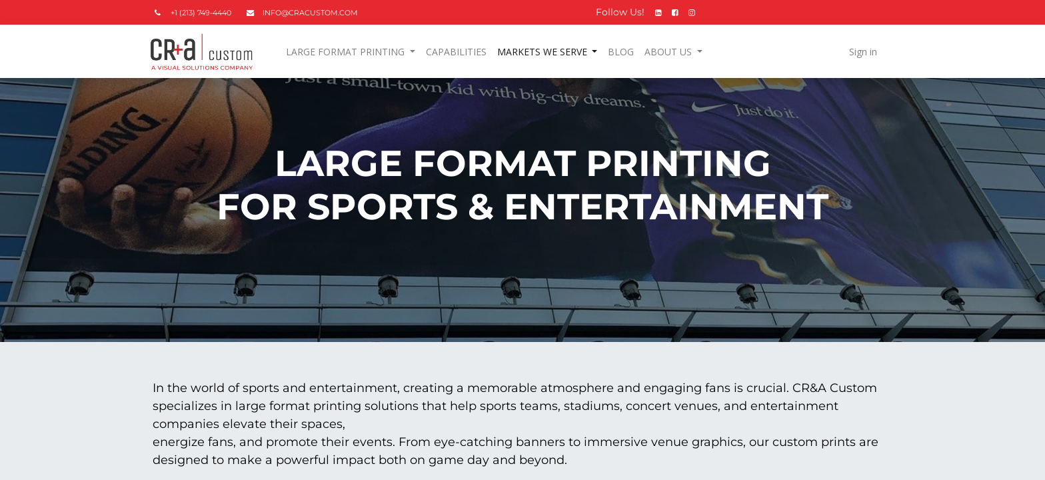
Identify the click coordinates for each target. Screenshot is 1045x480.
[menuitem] (459, 51)
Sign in (860, 51)
